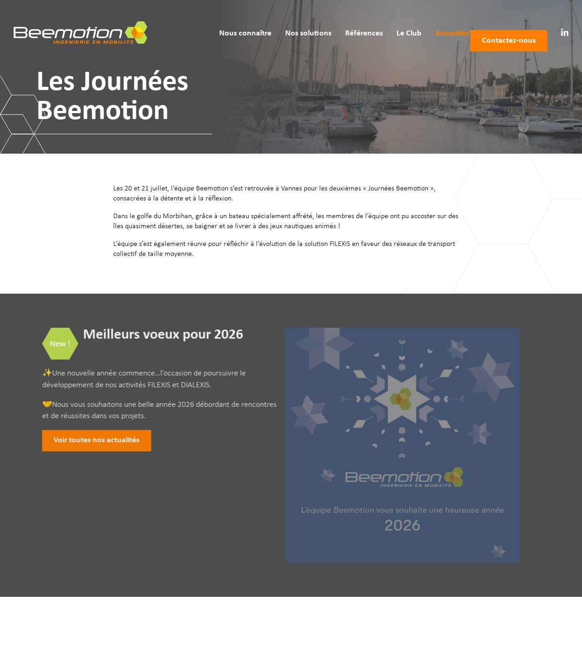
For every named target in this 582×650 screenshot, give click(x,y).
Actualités (440, 21)
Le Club (396, 21)
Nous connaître (233, 21)
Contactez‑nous (509, 21)
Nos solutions (296, 21)
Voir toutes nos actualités (89, 440)
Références (352, 21)
